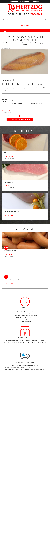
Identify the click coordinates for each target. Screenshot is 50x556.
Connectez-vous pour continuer (20, 119)
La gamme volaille (7, 80)
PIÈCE (4, 96)
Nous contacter (25, 1)
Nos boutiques (14, 1)
